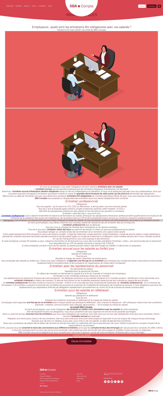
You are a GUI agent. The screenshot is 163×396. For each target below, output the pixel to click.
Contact (142, 6)
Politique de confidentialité (55, 392)
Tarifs (34, 6)
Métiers (18, 6)
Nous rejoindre (82, 376)
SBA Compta (100, 30)
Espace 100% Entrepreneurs (49, 381)
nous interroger (137, 332)
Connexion (151, 6)
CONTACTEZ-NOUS (82, 335)
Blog (50, 6)
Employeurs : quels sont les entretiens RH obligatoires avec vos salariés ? (81, 27)
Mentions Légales (44, 392)
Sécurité (79, 374)
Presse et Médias (45, 376)
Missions (9, 6)
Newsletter (80, 378)
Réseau (27, 6)
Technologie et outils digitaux (49, 378)
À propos (42, 6)
